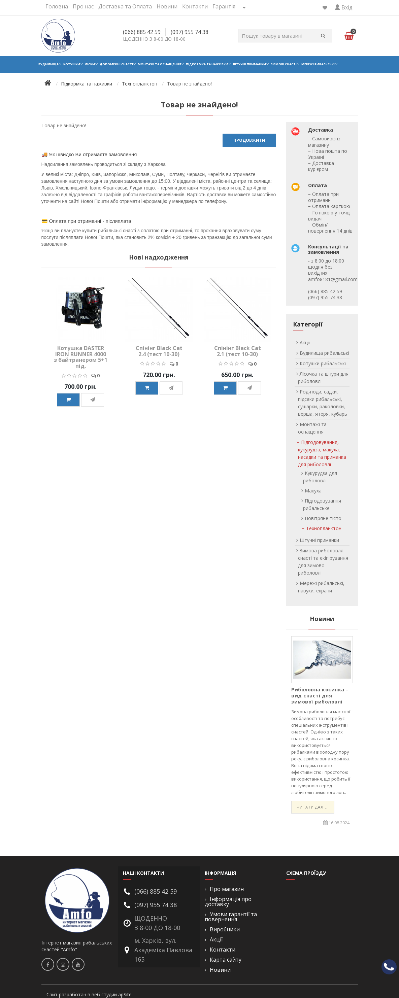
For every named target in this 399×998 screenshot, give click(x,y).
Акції (305, 342)
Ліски (90, 64)
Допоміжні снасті (116, 64)
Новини (167, 6)
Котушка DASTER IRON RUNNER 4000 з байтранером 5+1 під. (80, 357)
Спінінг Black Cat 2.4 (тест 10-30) (159, 351)
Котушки (71, 64)
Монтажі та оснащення (159, 64)
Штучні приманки (249, 64)
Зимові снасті (284, 64)
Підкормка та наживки (207, 64)
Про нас (83, 6)
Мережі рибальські (318, 64)
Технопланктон (139, 83)
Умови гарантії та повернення (231, 917)
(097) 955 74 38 (189, 32)
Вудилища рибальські (324, 353)
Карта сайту (225, 959)
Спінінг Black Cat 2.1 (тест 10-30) (237, 351)
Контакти (195, 6)
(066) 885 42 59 (142, 32)
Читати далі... (313, 807)
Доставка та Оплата (125, 6)
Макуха (313, 490)
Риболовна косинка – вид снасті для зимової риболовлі (320, 695)
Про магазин (227, 889)
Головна (56, 6)
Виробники (225, 929)
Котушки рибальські (323, 363)
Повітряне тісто (323, 518)
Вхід (344, 7)
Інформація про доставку (228, 902)
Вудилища (48, 64)
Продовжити (249, 140)
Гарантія (223, 6)
